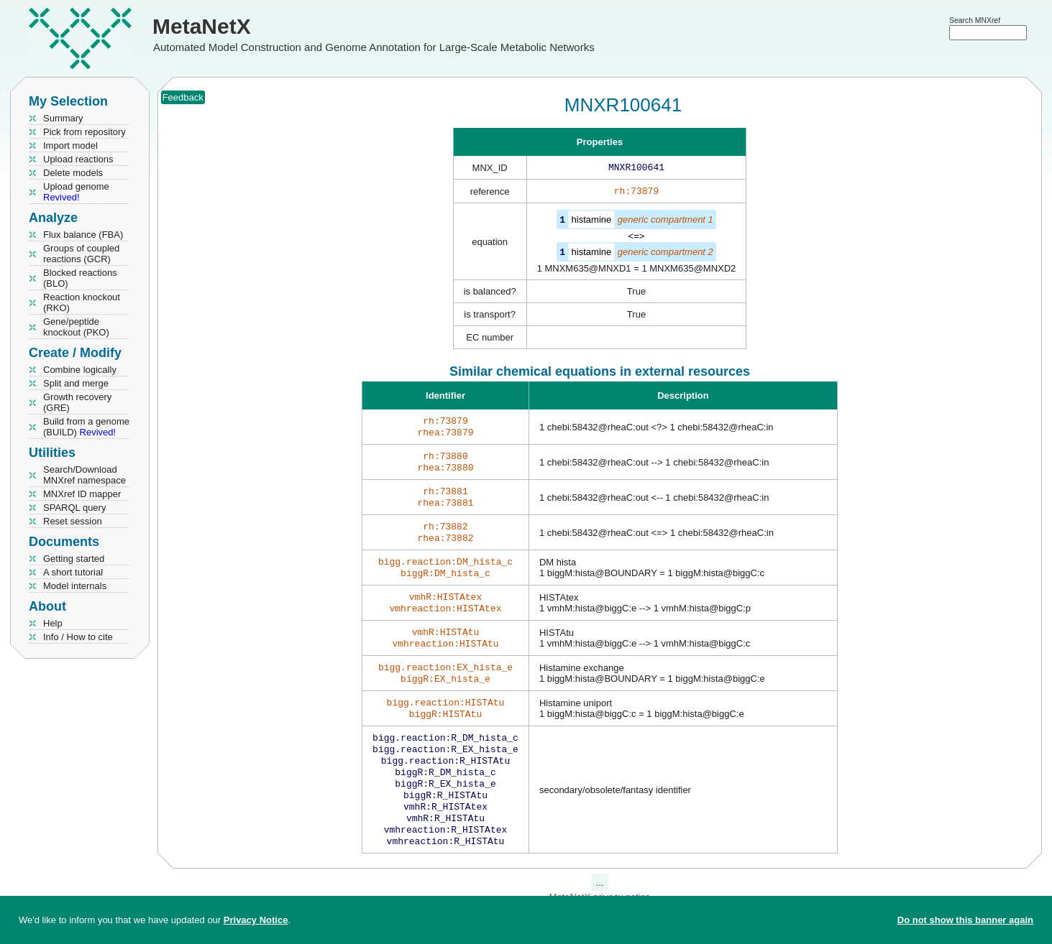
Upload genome (76, 192)
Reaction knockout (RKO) (81, 302)
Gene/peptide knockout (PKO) (76, 327)
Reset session (72, 521)
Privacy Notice (256, 920)
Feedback (183, 97)
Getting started (73, 558)
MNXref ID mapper (82, 494)
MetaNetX (201, 26)
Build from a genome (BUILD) (86, 427)
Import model (70, 145)
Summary (63, 118)
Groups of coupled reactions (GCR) (81, 253)
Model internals (74, 585)
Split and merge (76, 383)
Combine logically (79, 369)
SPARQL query (74, 507)
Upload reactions (78, 159)
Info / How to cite (78, 636)
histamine (592, 222)
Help (53, 623)
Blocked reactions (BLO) (80, 278)
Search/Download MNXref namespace (84, 475)
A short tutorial (73, 572)
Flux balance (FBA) (83, 234)
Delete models (73, 172)
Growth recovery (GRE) (77, 402)
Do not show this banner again (965, 920)
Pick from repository (84, 131)
